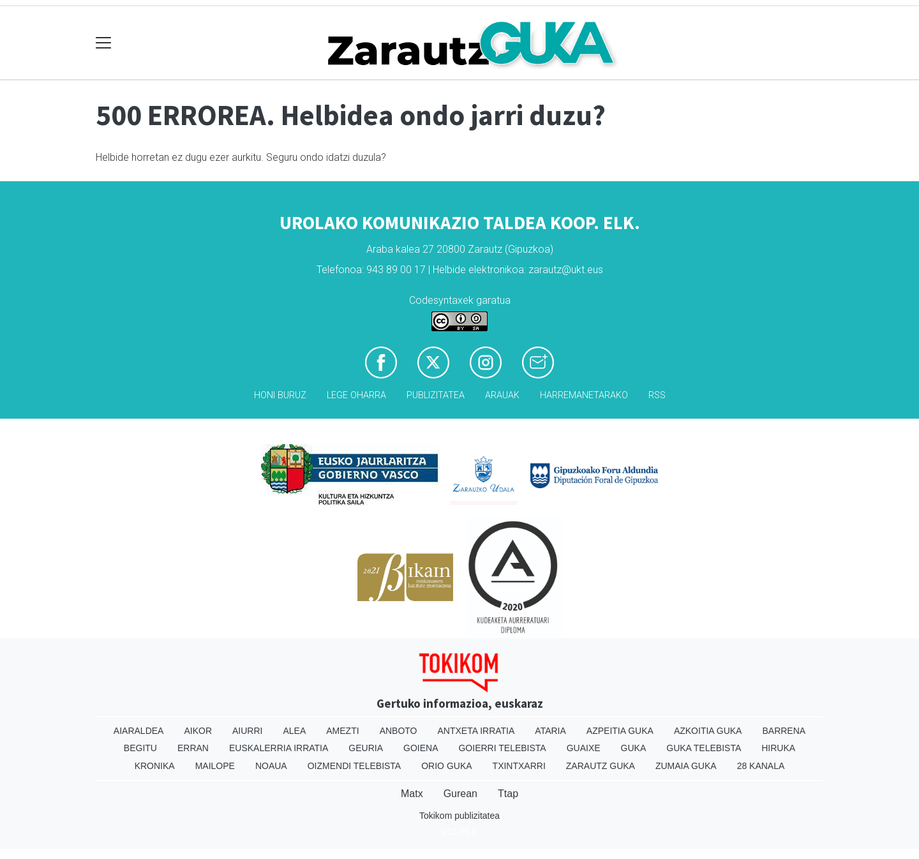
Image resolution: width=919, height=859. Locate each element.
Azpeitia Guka (620, 731)
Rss (657, 395)
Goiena (420, 748)
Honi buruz (280, 395)
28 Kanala (761, 766)
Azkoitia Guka (708, 731)
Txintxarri (519, 766)
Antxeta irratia (476, 731)
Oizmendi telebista (354, 766)
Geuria (365, 748)
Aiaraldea (139, 731)
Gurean (460, 793)
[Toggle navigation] (103, 43)
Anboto (398, 731)
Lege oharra (356, 395)
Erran (193, 748)
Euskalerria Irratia (278, 748)
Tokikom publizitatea (459, 815)
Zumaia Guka (686, 766)
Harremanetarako (584, 395)
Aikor (198, 731)
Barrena (783, 731)
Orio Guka (446, 766)
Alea (294, 731)
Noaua (271, 766)
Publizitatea (436, 395)
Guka (633, 748)
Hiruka (778, 748)
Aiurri (247, 731)
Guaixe (584, 748)
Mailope (215, 766)
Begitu (140, 748)
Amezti (342, 731)
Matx (412, 793)
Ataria (550, 731)
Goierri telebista (502, 748)
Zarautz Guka (600, 766)
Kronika (155, 766)
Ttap (508, 793)
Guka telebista (703, 748)
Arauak (502, 395)
